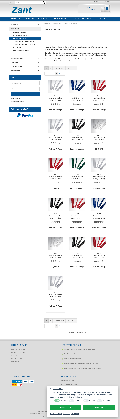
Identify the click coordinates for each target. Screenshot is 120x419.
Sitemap (14, 355)
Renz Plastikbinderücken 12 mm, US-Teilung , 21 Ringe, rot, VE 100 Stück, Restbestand (55, 177)
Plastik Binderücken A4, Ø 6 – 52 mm (25, 44)
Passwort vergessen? (17, 101)
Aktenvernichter (15, 71)
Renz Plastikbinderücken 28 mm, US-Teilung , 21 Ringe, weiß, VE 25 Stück (55, 98)
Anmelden (25, 94)
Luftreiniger (74, 19)
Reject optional (65, 407)
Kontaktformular (16, 358)
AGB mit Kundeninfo (18, 349)
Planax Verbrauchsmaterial (20, 50)
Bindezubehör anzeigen (19, 32)
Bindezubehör (29, 19)
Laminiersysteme (43, 19)
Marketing (106, 401)
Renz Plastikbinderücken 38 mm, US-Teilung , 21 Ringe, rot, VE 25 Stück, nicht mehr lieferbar (77, 216)
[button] (46, 68)
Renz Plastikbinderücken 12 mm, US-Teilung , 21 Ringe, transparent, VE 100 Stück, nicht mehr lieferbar (99, 137)
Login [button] (96, 1)
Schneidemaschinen (59, 19)
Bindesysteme (15, 19)
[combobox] (59, 68)
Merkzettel (106, 1)
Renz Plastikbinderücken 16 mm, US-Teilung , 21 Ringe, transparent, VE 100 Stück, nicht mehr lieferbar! (55, 255)
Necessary (64, 401)
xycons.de (77, 417)
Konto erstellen (15, 98)
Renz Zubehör (16, 47)
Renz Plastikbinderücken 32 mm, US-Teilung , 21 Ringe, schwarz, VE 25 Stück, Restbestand (77, 137)
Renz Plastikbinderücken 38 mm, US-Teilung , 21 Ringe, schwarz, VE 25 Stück (55, 216)
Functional (78, 401)
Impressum (15, 362)
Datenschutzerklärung (18, 352)
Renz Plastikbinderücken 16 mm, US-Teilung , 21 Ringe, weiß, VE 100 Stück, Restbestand (55, 295)
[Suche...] (12, 3)
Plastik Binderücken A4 (19, 38)
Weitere (102, 19)
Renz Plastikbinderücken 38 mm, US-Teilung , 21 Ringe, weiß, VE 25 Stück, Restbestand (99, 177)
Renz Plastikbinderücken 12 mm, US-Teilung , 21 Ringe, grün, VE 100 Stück (77, 177)
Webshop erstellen (45, 417)
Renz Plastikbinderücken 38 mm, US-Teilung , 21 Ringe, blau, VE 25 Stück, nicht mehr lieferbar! (99, 216)
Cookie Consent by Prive (110, 413)
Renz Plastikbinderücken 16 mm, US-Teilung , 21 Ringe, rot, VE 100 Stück (99, 255)
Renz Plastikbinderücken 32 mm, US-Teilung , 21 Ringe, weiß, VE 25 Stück (55, 137)
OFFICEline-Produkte (89, 19)
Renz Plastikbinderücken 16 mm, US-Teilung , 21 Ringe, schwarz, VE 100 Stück (77, 255)
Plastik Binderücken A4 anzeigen (24, 41)
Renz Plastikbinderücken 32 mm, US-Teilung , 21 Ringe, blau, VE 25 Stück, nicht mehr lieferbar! (77, 98)
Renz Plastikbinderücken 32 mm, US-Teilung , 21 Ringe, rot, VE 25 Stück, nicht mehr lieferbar (99, 98)
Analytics (92, 401)
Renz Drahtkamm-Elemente (20, 35)
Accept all (99, 407)
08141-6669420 (71, 385)
